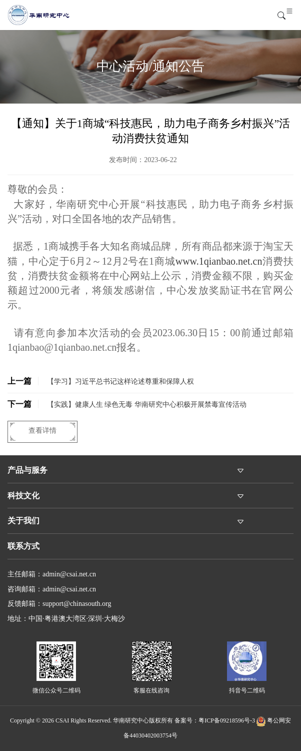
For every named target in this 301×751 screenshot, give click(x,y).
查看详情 (42, 430)
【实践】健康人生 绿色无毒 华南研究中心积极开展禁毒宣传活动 (127, 404)
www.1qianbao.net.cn (219, 261)
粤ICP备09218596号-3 (226, 720)
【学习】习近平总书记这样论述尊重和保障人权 (101, 381)
